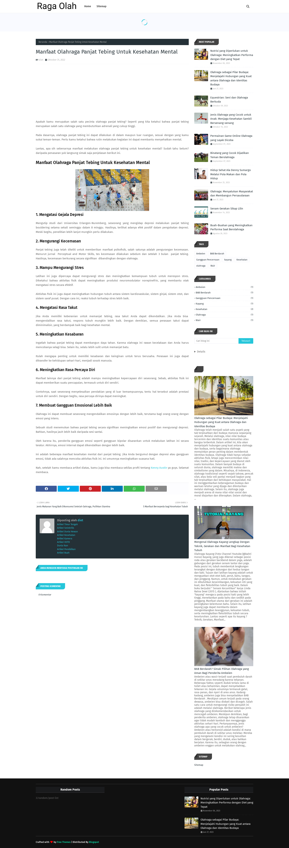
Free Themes (64, 842)
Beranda (43, 42)
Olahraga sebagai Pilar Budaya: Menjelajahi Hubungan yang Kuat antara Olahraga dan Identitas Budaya (231, 78)
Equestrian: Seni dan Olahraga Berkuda (229, 99)
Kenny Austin (159, 467)
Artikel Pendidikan (66, 549)
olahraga (201, 266)
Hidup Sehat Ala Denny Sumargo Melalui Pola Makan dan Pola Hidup (230, 174)
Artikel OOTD (63, 542)
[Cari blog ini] (216, 341)
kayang (227, 259)
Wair (212, 266)
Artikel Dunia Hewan (67, 531)
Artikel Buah (63, 552)
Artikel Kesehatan (66, 535)
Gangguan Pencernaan (207, 259)
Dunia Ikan (62, 545)
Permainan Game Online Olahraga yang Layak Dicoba (231, 138)
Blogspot (94, 842)
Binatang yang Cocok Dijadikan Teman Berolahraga (229, 155)
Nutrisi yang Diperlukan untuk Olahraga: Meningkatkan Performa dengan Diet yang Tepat (231, 55)
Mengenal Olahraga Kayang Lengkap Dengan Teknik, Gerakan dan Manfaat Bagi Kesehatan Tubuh (222, 546)
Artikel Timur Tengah (67, 524)
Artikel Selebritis (65, 528)
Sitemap (198, 765)
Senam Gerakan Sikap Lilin (226, 208)
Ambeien (200, 253)
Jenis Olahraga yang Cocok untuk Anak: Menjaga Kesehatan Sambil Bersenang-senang (231, 119)
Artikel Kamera (64, 538)
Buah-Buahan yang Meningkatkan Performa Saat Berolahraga (231, 227)
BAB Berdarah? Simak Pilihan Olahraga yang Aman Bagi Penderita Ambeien (221, 671)
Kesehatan (241, 259)
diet (41, 59)
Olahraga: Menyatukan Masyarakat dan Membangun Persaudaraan (231, 193)
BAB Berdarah (217, 253)
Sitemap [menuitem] (101, 6)
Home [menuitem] (87, 6)
